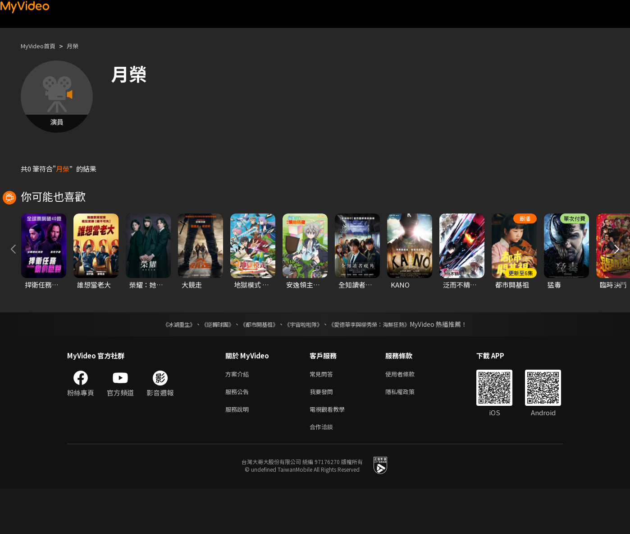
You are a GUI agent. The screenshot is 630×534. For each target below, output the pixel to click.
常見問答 (323, 414)
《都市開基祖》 (255, 364)
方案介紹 (238, 414)
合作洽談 (323, 471)
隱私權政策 (408, 433)
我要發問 (323, 433)
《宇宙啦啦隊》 (305, 364)
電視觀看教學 (330, 452)
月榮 (80, 46)
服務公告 (238, 433)
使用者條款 (408, 414)
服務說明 (238, 452)
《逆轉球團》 (207, 364)
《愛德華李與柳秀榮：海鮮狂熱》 (380, 364)
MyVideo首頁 (41, 46)
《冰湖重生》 (163, 364)
